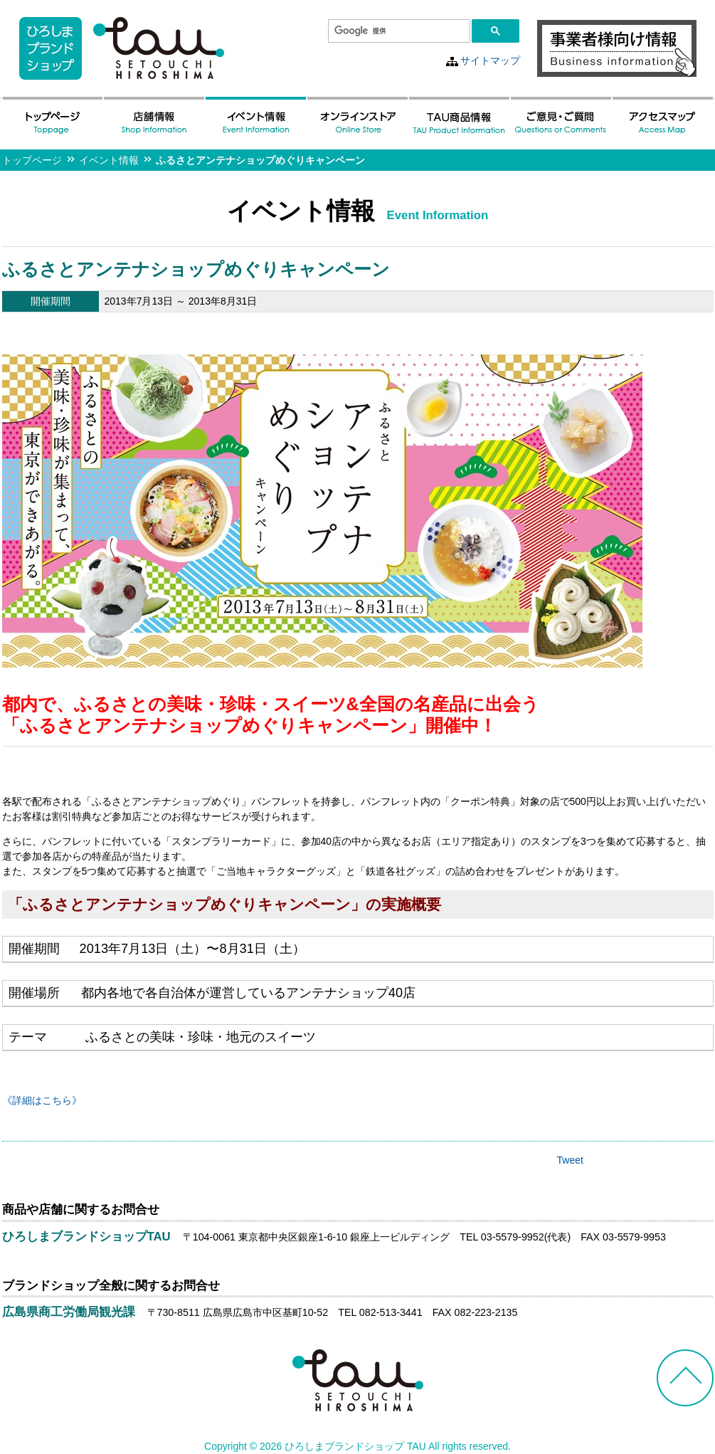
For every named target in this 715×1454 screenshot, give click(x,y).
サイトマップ (490, 60)
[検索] (397, 31)
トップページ (32, 160)
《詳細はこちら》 (42, 1100)
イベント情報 (109, 160)
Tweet (570, 1160)
